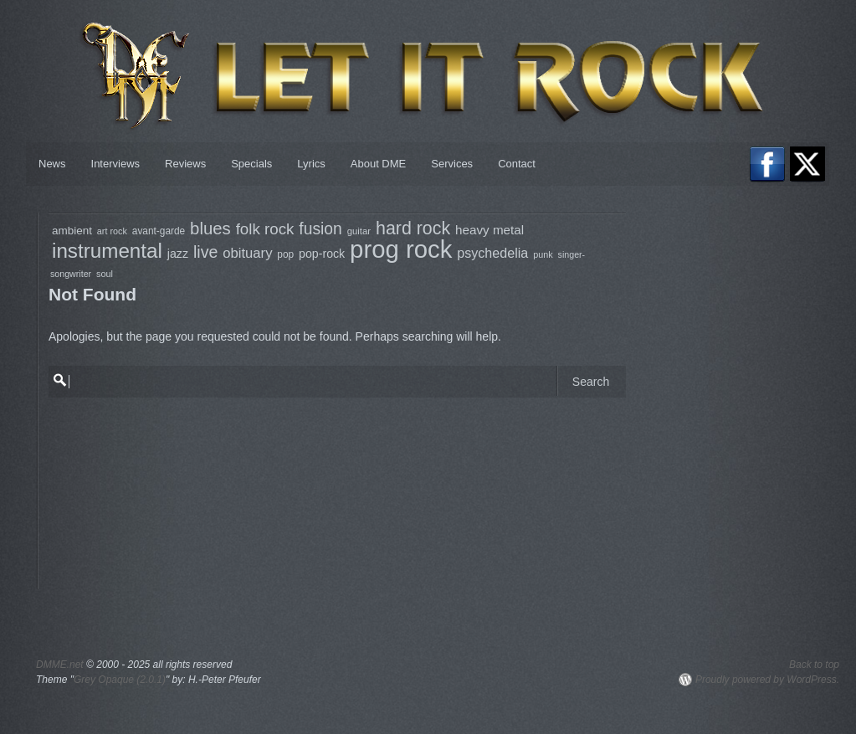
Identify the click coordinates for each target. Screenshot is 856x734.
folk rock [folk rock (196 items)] (265, 229)
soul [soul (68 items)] (104, 274)
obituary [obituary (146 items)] (247, 253)
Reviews (185, 163)
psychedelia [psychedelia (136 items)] (492, 252)
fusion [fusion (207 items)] (320, 229)
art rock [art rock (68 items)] (112, 231)
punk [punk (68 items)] (542, 254)
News (52, 163)
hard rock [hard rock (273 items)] (413, 228)
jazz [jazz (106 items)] (177, 253)
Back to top (814, 664)
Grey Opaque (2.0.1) (120, 679)
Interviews (116, 163)
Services (452, 163)
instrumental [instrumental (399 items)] (107, 250)
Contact (517, 163)
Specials (251, 163)
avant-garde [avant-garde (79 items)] (158, 231)
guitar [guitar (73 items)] (359, 231)
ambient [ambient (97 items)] (72, 230)
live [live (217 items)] (205, 252)
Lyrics (311, 163)
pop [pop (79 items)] (285, 254)
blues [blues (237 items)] (210, 228)
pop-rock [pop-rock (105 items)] (322, 253)
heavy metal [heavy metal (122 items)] (489, 230)
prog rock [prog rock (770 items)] (401, 249)
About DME (378, 163)
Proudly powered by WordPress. (767, 679)
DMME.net (60, 664)
